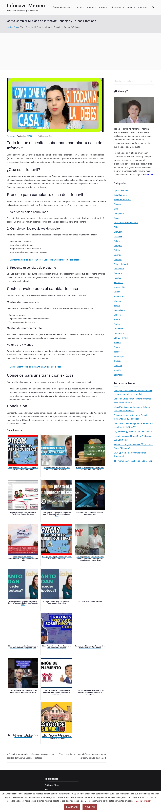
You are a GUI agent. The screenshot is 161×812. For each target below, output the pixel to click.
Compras (78, 7)
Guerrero (118, 273)
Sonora (117, 347)
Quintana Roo (120, 333)
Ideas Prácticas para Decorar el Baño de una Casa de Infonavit (132, 409)
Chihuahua (119, 232)
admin (12, 136)
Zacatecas (118, 375)
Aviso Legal (49, 789)
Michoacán (119, 296)
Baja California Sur (122, 199)
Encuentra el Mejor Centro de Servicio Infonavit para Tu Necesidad (131, 417)
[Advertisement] (80, 51)
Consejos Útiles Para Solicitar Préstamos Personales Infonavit (132, 401)
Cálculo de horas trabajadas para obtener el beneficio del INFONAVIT (133, 425)
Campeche (119, 213)
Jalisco (117, 292)
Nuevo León (119, 310)
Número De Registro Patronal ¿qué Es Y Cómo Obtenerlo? (133, 446)
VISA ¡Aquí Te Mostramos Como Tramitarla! (130, 455)
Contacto (142, 7)
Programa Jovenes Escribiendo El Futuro (134, 461)
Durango (118, 259)
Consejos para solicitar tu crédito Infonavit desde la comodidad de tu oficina (133, 392)
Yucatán (117, 370)
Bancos (117, 204)
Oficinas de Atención (61, 7)
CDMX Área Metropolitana (126, 222)
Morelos (117, 301)
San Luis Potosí (121, 338)
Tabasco (118, 352)
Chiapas (117, 227)
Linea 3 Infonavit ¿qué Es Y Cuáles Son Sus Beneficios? (133, 438)
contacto (149, 174)
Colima (117, 241)
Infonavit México (26, 6)
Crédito (117, 250)
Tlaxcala (118, 361)
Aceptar (90, 807)
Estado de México (122, 264)
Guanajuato (119, 269)
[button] (83, 7)
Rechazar (72, 807)
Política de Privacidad (53, 785)
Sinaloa (117, 342)
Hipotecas (118, 282)
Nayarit (117, 305)
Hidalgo (117, 278)
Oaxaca (117, 315)
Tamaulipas (119, 356)
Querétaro (118, 329)
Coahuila (118, 236)
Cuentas (117, 255)
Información (117, 7)
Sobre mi (131, 7)
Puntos (91, 7)
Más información (143, 801)
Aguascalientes (121, 190)
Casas (103, 7)
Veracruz (118, 365)
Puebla (117, 319)
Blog (50, 136)
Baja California (120, 195)
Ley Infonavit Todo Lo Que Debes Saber (133, 432)
